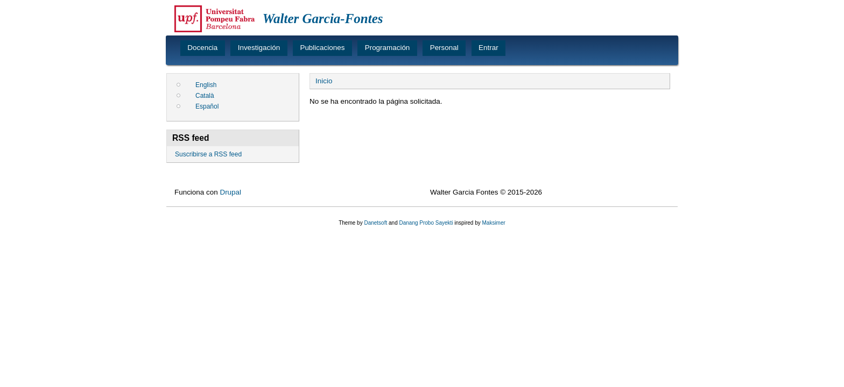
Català (204, 95)
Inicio (323, 81)
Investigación (259, 48)
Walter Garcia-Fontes (323, 18)
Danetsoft (375, 223)
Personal (444, 48)
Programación (387, 48)
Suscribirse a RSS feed (208, 154)
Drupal (230, 192)
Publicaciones (322, 48)
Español (207, 106)
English (205, 85)
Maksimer (493, 223)
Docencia (202, 48)
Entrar (488, 48)
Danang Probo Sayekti (426, 223)
